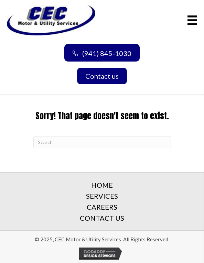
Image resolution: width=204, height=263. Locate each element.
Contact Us (102, 218)
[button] (102, 53)
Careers (102, 207)
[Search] (102, 142)
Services (102, 196)
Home (102, 185)
